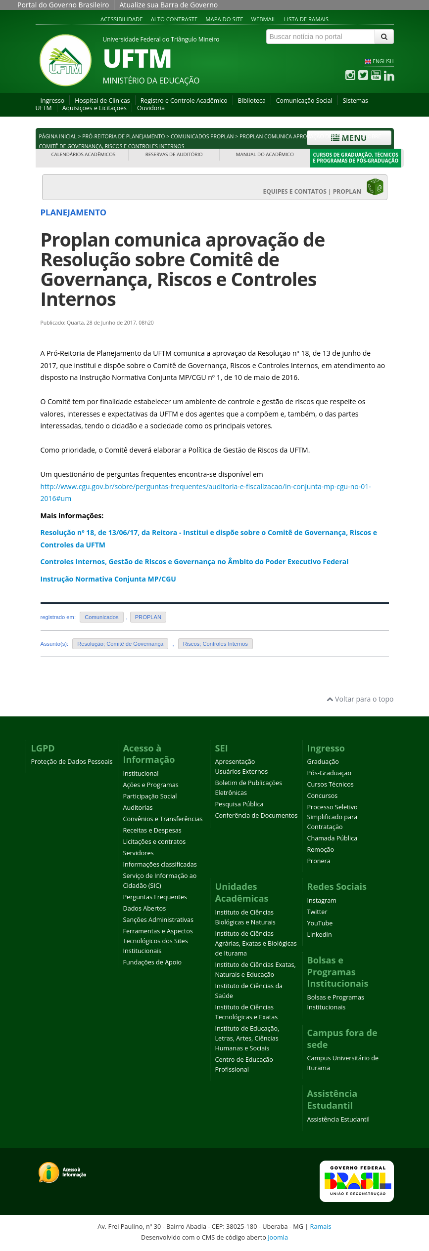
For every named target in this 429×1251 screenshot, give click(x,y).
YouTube (320, 923)
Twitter (317, 912)
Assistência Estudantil (338, 1119)
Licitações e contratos (154, 841)
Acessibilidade (121, 19)
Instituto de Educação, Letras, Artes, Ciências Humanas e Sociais (247, 1038)
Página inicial (58, 136)
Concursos (322, 796)
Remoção (320, 849)
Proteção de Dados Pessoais (72, 761)
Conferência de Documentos (256, 815)
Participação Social (150, 796)
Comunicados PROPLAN (202, 136)
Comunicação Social (304, 100)
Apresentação (235, 761)
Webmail (263, 19)
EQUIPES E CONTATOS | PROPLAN (323, 187)
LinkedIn (319, 934)
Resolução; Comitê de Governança (120, 644)
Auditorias (138, 807)
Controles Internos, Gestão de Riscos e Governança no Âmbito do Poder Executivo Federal (195, 561)
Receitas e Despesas (152, 830)
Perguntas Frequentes (155, 897)
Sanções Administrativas (158, 920)
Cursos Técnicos (330, 784)
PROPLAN (148, 617)
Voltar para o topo (360, 699)
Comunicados (101, 617)
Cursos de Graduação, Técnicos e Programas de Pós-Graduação (355, 158)
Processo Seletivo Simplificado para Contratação (332, 817)
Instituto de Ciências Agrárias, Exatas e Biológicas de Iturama (256, 943)
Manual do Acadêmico (265, 154)
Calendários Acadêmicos (83, 154)
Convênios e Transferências (163, 819)
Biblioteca (252, 100)
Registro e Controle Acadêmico (184, 100)
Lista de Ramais (306, 19)
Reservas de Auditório (174, 154)
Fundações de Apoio (152, 962)
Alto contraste (174, 19)
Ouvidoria (151, 108)
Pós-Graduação (329, 773)
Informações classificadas (160, 864)
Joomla (278, 1237)
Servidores (138, 853)
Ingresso (53, 100)
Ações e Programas (151, 785)
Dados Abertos (144, 908)
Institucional (141, 773)
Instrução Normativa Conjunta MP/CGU (108, 579)
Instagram (321, 900)
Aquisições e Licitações (94, 108)
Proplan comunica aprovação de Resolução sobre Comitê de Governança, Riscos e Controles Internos (183, 269)
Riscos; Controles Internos (215, 644)
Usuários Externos (241, 771)
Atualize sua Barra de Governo (168, 4)
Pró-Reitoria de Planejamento (123, 136)
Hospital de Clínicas (102, 100)
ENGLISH (383, 61)
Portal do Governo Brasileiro (63, 4)
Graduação (323, 761)
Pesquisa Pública (239, 804)
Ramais (321, 1226)
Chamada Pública (332, 838)
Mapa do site (224, 19)
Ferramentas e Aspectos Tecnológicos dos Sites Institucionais (158, 941)
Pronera (319, 861)
